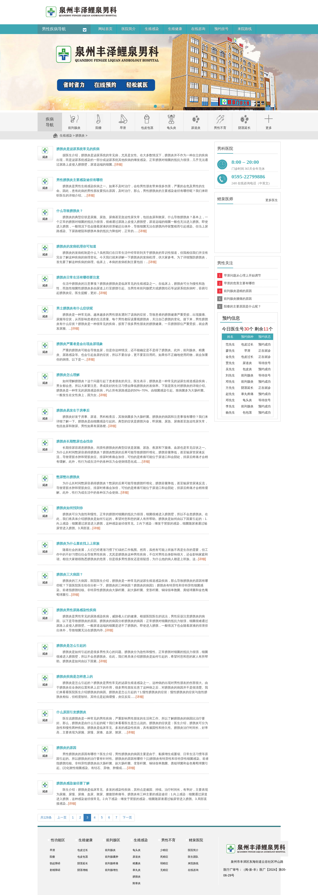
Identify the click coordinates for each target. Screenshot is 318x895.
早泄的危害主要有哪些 (239, 283)
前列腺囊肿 (111, 856)
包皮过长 (82, 850)
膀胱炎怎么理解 (68, 375)
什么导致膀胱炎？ (69, 211)
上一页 (62, 817)
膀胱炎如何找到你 (69, 508)
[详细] (118, 164)
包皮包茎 (82, 856)
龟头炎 (137, 850)
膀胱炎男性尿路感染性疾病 (76, 610)
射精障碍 (55, 870)
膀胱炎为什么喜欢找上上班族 (77, 543)
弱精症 (164, 863)
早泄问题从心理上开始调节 (242, 275)
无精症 (164, 870)
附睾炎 (137, 883)
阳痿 (52, 856)
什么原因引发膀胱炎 (71, 712)
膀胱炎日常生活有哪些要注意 (77, 277)
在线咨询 (193, 870)
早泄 (52, 850)
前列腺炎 (110, 850)
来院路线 (193, 863)
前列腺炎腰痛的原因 (238, 298)
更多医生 (271, 200)
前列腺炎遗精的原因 (238, 291)
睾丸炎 (137, 870)
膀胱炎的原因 (66, 748)
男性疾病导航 (54, 29)
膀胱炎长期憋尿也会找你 (74, 441)
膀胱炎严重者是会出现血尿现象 (79, 344)
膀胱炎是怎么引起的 (71, 645)
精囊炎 (137, 863)
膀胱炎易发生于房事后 (72, 410)
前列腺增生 (111, 870)
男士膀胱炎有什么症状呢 (74, 308)
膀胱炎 (80, 135)
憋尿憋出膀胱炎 (68, 477)
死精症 (164, 856)
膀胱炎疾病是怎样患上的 (74, 676)
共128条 (46, 817)
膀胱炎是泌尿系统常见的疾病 (77, 149)
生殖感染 (66, 135)
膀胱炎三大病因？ (69, 574)
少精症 (164, 850)
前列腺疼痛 (111, 863)
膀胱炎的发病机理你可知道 (76, 246)
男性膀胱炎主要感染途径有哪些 (79, 180)
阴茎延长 (82, 863)
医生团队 (193, 856)
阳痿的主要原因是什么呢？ (242, 306)
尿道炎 (137, 856)
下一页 (127, 817)
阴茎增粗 (82, 870)
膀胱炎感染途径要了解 (72, 783)
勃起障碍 (55, 863)
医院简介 (193, 850)
